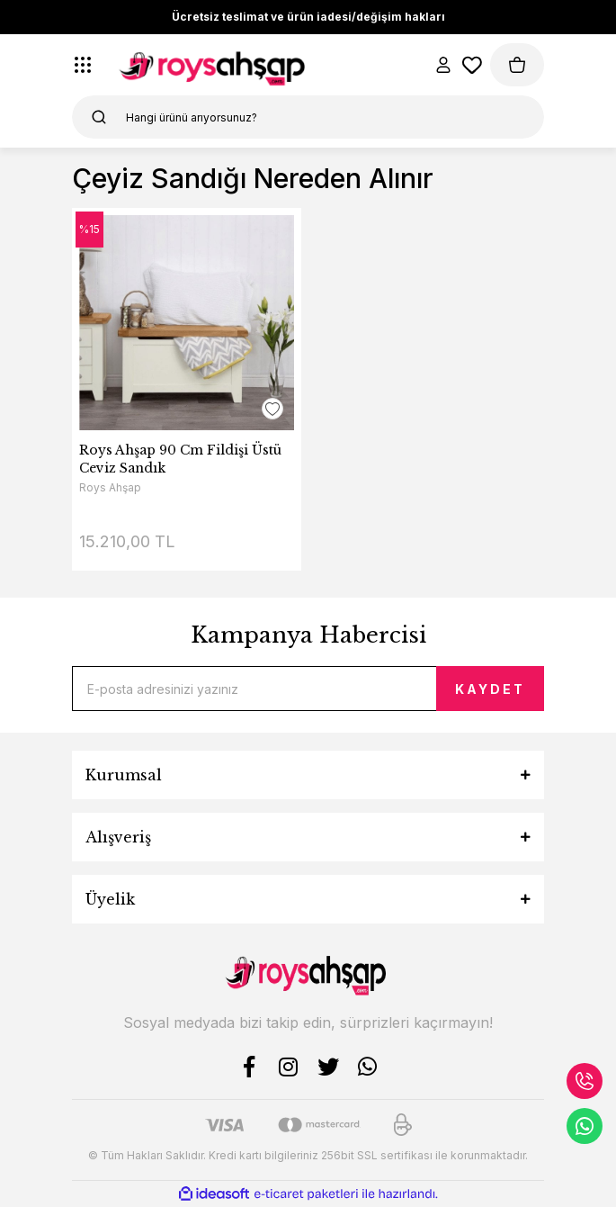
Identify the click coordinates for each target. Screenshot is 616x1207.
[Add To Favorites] (272, 408)
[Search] (308, 117)
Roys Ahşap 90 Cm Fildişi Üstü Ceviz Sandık (180, 459)
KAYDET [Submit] (490, 689)
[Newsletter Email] (308, 688)
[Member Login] (443, 64)
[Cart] (517, 64)
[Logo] (215, 64)
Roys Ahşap (110, 487)
